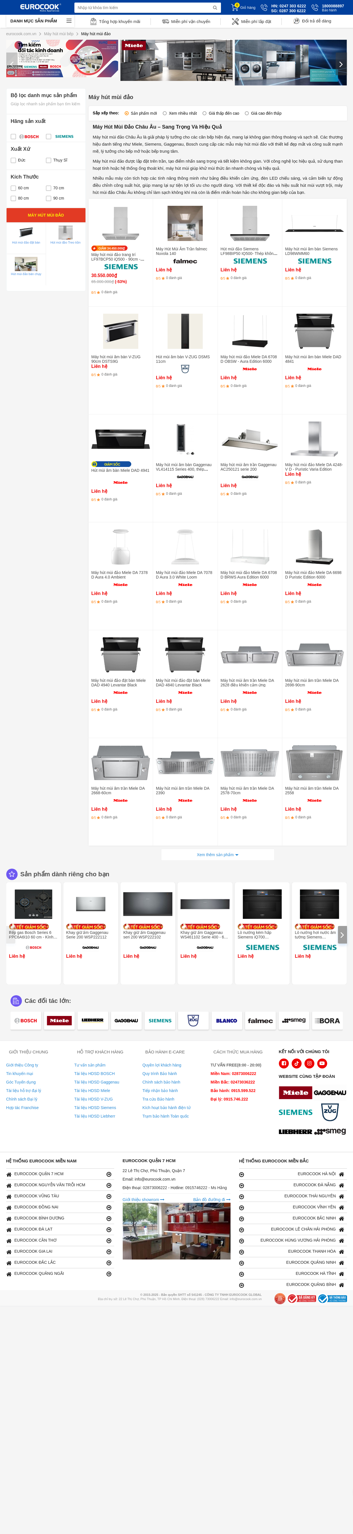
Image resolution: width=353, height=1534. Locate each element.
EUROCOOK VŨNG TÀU (58, 1196)
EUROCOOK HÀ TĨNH (291, 1274)
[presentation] (12, 64)
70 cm (55, 188)
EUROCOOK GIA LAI (58, 1251)
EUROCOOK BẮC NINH (291, 1218)
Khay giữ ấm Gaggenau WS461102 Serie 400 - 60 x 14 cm (204, 937)
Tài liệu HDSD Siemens (95, 1107)
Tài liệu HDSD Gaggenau (96, 1082)
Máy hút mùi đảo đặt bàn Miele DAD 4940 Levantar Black (118, 682)
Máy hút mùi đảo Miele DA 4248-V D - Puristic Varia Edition (314, 466)
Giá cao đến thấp (266, 113)
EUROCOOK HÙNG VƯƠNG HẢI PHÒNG (291, 1240)
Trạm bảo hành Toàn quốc (166, 1116)
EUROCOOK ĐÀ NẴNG (291, 1185)
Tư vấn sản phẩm (90, 1065)
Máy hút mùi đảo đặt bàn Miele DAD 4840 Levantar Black (183, 682)
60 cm (20, 188)
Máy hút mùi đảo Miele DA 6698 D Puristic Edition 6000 (313, 574)
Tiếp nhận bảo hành (160, 1090)
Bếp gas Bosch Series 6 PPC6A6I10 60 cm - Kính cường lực (31, 937)
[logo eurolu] (331, 1132)
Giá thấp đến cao (224, 113)
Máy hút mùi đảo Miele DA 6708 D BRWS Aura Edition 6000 (249, 574)
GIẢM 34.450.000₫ (112, 248)
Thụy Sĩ (56, 160)
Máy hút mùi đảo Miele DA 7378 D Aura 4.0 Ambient (119, 574)
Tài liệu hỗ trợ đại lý (23, 1090)
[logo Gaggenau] (331, 1093)
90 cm (55, 198)
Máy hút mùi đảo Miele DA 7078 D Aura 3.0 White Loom (184, 574)
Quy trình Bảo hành (160, 1073)
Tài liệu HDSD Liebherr (94, 1116)
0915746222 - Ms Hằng (206, 1187)
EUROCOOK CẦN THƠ (58, 1240)
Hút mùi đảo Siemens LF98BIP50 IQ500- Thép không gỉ (248, 253)
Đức (18, 160)
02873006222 (155, 1187)
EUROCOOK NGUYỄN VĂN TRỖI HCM (58, 1185)
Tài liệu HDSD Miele (92, 1090)
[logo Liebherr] (297, 1132)
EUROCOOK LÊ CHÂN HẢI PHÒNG (291, 1229)
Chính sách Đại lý (21, 1099)
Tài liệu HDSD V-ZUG (93, 1099)
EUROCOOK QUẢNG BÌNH (291, 1285)
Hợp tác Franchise (22, 1107)
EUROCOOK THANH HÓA (291, 1251)
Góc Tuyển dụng (21, 1082)
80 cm (20, 198)
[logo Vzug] (331, 1113)
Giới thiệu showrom (144, 1199)
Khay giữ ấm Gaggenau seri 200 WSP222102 (144, 934)
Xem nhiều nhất (183, 113)
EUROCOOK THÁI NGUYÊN (291, 1196)
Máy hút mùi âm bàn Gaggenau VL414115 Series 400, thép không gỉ (184, 469)
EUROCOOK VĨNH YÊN (291, 1207)
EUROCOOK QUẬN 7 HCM (58, 1174)
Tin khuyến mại (19, 1073)
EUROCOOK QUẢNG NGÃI (58, 1274)
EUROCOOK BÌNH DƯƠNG (58, 1218)
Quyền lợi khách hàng (162, 1065)
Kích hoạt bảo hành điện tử (167, 1107)
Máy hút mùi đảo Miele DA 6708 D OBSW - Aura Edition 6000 (249, 359)
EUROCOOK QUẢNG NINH (291, 1263)
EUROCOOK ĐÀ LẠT (58, 1229)
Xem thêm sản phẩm (215, 854)
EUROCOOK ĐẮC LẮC (58, 1263)
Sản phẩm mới (144, 113)
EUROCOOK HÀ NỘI (291, 1174)
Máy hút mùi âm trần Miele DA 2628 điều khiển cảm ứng (247, 682)
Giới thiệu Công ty (22, 1065)
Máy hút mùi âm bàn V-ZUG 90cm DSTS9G (116, 359)
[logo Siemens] (297, 1113)
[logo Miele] (297, 1093)
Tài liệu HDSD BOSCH (94, 1073)
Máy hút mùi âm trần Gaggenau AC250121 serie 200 (249, 466)
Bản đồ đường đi (211, 1199)
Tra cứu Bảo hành (158, 1099)
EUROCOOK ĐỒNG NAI (58, 1207)
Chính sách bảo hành (161, 1082)
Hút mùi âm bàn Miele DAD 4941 (120, 470)
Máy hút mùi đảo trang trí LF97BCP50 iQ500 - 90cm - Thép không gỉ (116, 259)
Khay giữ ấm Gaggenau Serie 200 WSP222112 (87, 934)
